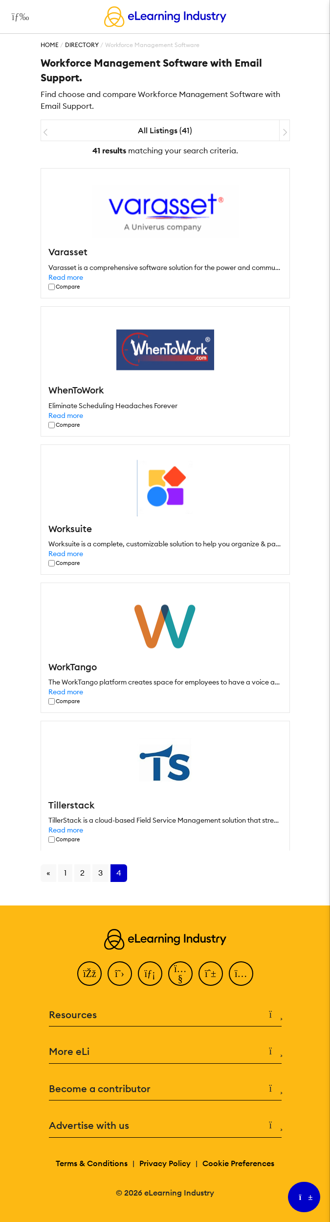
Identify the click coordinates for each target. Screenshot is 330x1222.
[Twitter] (120, 973)
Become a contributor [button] (165, 1089)
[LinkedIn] (150, 973)
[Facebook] (89, 973)
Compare (68, 287)
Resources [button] (165, 1015)
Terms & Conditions (92, 1163)
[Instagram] (241, 973)
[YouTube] (180, 973)
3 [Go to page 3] (100, 873)
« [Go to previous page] (48, 873)
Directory (82, 45)
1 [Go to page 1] (65, 873)
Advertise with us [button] (165, 1125)
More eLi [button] (165, 1051)
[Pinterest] (210, 973)
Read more (65, 277)
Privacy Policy (165, 1163)
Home (50, 45)
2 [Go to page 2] (82, 873)
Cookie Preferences (238, 1163)
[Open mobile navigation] (18, 17)
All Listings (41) (165, 130)
